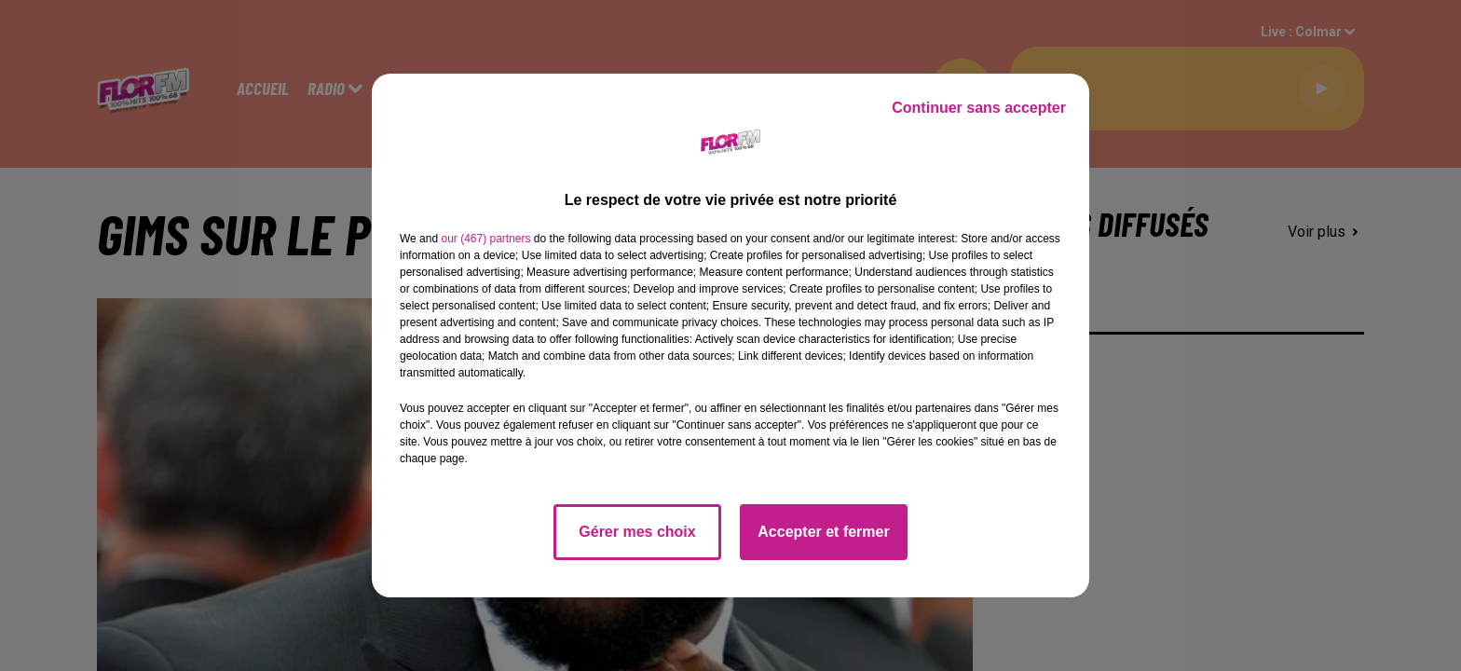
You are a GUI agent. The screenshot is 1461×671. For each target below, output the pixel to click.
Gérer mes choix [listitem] (637, 532)
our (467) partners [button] (485, 238)
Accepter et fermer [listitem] (823, 532)
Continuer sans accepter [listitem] (979, 108)
